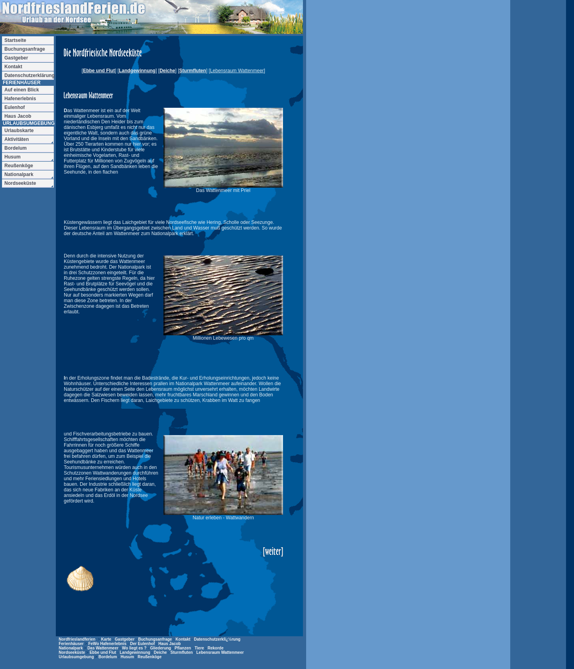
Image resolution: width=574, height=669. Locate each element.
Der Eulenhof (142, 643)
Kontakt (182, 639)
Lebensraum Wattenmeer (220, 652)
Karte (106, 639)
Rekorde (216, 648)
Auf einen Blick (21, 90)
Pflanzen (183, 648)
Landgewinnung (137, 70)
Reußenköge (149, 657)
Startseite (15, 40)
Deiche (167, 70)
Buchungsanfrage (155, 639)
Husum (127, 657)
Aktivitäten (16, 139)
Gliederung (160, 648)
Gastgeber (124, 639)
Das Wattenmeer (102, 648)
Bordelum (107, 657)
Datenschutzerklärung (29, 75)
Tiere (199, 648)
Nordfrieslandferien (77, 639)
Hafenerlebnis (20, 98)
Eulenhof (14, 107)
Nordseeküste (72, 652)
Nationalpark (71, 648)
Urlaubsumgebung (76, 657)
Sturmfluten (192, 70)
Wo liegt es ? (134, 648)
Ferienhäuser (71, 643)
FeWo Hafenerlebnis (107, 643)
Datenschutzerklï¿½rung (217, 639)
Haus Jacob (169, 643)
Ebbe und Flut (99, 70)
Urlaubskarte (18, 130)
